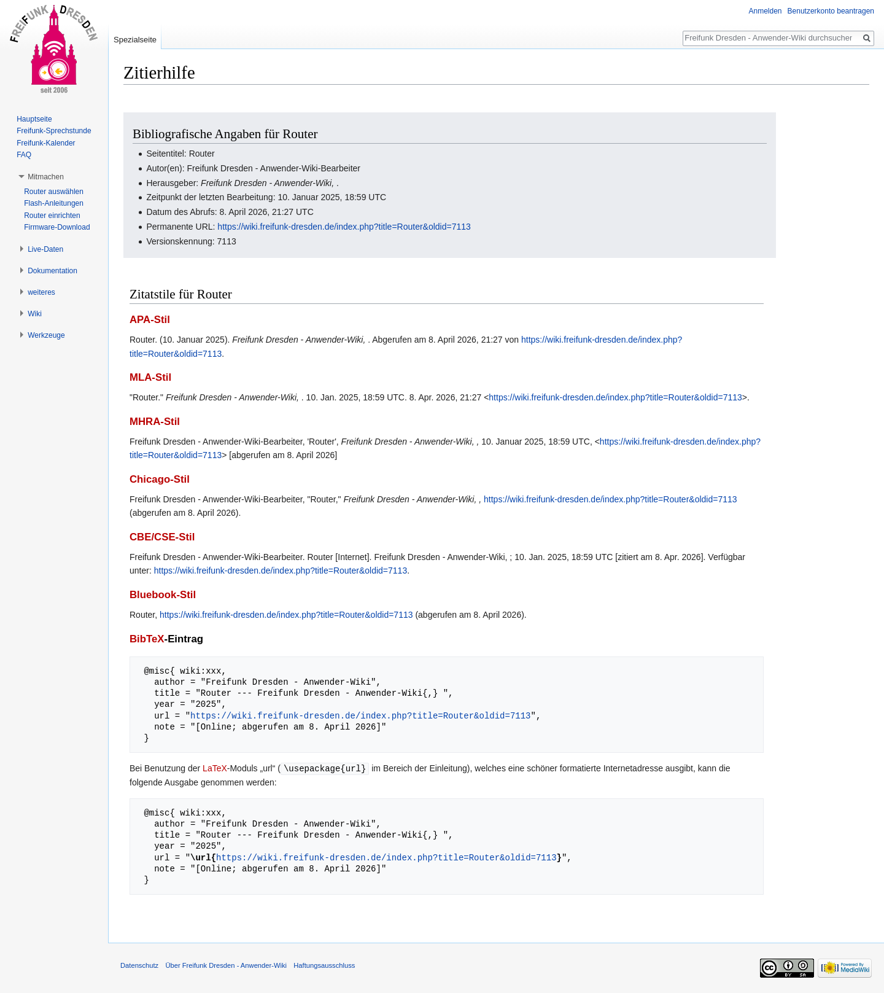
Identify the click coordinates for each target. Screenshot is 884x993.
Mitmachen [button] (46, 177)
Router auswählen (53, 191)
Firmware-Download (57, 227)
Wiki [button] (35, 314)
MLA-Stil (150, 377)
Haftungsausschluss (324, 964)
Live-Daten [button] (45, 249)
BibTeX (147, 639)
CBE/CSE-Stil (162, 537)
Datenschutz (139, 964)
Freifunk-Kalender (46, 143)
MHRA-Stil (155, 421)
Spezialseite (135, 39)
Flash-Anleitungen (53, 203)
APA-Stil (150, 319)
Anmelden (765, 11)
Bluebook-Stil (163, 595)
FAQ (24, 154)
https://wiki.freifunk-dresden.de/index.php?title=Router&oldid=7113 (343, 227)
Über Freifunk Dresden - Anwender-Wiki (226, 964)
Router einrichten (52, 215)
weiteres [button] (41, 292)
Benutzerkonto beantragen (831, 11)
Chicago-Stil (160, 479)
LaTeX (215, 768)
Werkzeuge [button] (46, 335)
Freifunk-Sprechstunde (54, 131)
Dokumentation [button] (52, 271)
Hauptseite (34, 119)
